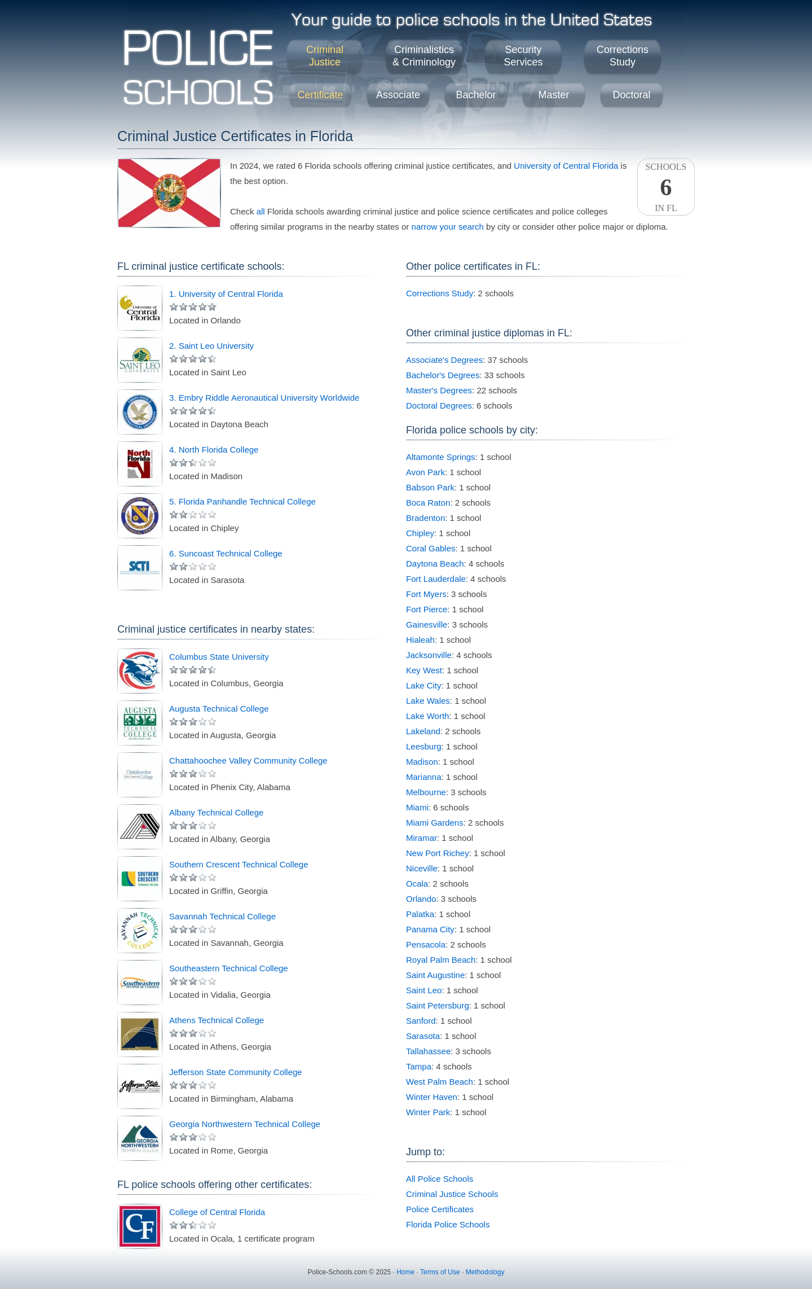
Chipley (420, 533)
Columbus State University (219, 656)
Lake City (424, 685)
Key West (424, 670)
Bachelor (476, 94)
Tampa (418, 1066)
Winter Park (428, 1112)
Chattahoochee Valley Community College (248, 760)
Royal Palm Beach (440, 959)
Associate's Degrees (444, 360)
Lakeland (423, 731)
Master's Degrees (439, 390)
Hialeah (420, 639)
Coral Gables (431, 548)
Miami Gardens (435, 822)
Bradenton (425, 518)
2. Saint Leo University (211, 345)
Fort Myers (426, 594)
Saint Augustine (435, 975)
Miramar (421, 838)
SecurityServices (523, 56)
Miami (417, 807)
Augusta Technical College (219, 708)
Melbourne (426, 792)
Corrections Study (439, 293)
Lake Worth (427, 716)
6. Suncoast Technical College (226, 553)
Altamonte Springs (440, 457)
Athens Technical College (216, 1020)
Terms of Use (440, 1272)
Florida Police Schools (447, 1224)
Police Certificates (440, 1209)
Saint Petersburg (437, 1005)
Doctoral (631, 94)
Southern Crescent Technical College (238, 864)
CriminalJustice (324, 56)
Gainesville (426, 624)
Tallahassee (428, 1051)
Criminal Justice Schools (452, 1194)
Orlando (421, 899)
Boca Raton (428, 502)
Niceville (422, 868)
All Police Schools (439, 1178)
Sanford (421, 1020)
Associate (398, 94)
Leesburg (424, 746)
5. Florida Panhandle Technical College (242, 501)
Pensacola (425, 944)
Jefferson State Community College (235, 1072)
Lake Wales (428, 700)
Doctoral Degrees (439, 405)
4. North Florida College (213, 449)
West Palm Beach (439, 1081)
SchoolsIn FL (666, 187)
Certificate (320, 94)
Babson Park (430, 487)
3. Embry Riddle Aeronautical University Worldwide (264, 397)
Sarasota (423, 1036)
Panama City (430, 929)
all (261, 211)
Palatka (420, 914)
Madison (422, 761)
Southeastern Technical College (228, 968)
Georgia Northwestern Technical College (244, 1124)
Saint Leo (424, 990)
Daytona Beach (435, 563)
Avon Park (425, 472)
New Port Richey (437, 853)
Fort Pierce (426, 609)
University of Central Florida (566, 165)
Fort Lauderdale (436, 579)
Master (553, 94)
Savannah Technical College (222, 916)
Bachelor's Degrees (442, 375)
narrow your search (448, 226)
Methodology (485, 1272)
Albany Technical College (216, 812)
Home (405, 1272)
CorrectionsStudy (622, 56)
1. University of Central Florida (226, 294)
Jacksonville (429, 655)
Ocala (417, 883)
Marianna (424, 777)
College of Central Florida (217, 1212)
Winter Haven (431, 1097)
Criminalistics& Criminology (424, 56)
